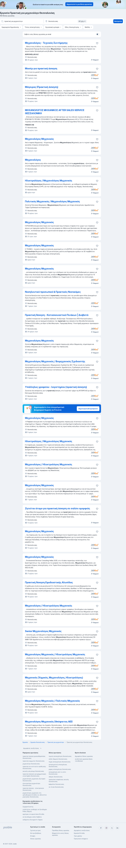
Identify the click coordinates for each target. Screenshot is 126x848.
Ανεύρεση (118, 21)
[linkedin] (117, 828)
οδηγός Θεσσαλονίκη (55, 777)
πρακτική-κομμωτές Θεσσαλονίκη (33, 761)
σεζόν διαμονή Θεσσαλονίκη (58, 759)
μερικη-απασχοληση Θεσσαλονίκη (60, 769)
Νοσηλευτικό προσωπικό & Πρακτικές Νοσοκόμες (53, 291)
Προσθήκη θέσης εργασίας (60, 830)
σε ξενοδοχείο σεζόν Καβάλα (32, 817)
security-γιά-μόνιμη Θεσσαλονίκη (33, 771)
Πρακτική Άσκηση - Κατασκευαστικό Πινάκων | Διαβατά (56, 315)
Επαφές (32, 836)
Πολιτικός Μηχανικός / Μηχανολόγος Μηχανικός (52, 201)
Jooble (15, 844)
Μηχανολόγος (33, 159)
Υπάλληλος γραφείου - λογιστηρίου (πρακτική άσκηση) (56, 387)
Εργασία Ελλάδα (79, 833)
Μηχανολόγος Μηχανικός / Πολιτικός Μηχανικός (52, 700)
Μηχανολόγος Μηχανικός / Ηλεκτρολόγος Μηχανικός (55, 654)
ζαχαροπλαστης (28, 807)
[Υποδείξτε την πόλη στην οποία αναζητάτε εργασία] (65, 21)
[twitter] (112, 828)
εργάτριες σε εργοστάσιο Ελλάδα (33, 814)
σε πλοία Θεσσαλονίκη (56, 787)
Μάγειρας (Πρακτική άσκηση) (41, 87)
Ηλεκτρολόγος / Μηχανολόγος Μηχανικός (48, 180)
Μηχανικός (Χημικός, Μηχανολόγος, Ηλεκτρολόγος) (54, 677)
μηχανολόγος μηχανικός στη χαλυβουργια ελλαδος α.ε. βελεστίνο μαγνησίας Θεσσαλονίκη (35, 795)
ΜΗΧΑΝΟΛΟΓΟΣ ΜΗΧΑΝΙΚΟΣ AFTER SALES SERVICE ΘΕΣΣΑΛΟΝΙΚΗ (54, 112)
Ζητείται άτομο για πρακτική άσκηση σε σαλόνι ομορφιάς (57, 508)
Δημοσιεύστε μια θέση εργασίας (79, 4)
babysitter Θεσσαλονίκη (56, 784)
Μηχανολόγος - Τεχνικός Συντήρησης (46, 42)
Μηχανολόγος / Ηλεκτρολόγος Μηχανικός (48, 464)
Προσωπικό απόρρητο (81, 839)
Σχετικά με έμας (35, 830)
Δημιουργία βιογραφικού (88, 409)
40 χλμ (82, 21)
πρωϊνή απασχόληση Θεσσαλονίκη (60, 756)
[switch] (97, 34)
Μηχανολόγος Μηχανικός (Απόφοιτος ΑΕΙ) (49, 721)
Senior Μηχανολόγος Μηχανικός (43, 631)
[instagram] (106, 828)
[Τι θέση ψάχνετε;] (21, 21)
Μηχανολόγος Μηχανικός (39, 138)
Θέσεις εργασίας (35, 839)
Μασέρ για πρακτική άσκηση (41, 68)
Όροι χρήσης (78, 836)
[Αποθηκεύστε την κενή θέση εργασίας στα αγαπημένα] (97, 69)
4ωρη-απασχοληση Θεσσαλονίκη (59, 762)
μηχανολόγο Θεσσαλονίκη (31, 764)
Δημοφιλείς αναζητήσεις (32, 748)
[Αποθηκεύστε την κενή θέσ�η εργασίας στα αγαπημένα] (97, 43)
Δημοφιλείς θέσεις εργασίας (84, 756)
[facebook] (101, 828)
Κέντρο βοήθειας (35, 833)
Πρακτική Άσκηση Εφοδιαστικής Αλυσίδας (49, 582)
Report (95, 60)
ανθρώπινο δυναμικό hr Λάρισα (32, 820)
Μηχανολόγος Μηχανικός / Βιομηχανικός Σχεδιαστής (55, 361)
